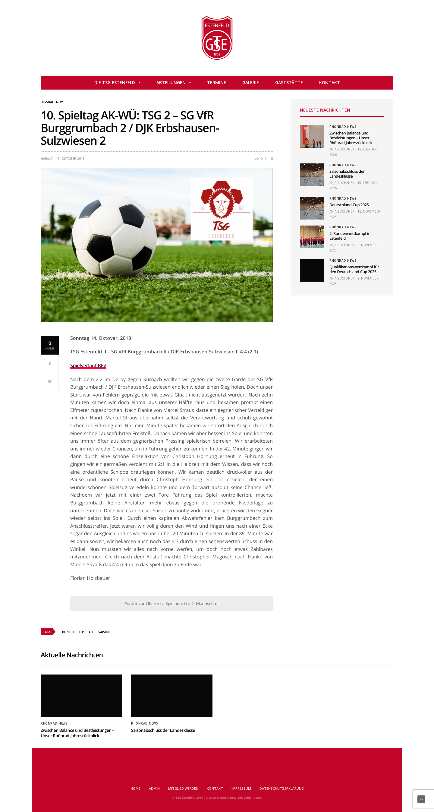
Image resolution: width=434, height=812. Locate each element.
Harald (47, 158)
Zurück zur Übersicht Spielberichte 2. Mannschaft (171, 603)
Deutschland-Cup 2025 (349, 204)
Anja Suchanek (341, 149)
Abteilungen (171, 82)
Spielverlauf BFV (88, 365)
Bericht (68, 632)
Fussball (86, 632)
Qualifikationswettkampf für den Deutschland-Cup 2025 (354, 269)
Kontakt (329, 82)
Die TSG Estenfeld (114, 82)
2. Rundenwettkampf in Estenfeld (349, 236)
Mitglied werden (183, 788)
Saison (104, 632)
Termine (216, 82)
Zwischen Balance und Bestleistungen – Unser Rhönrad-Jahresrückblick (350, 137)
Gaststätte (289, 82)
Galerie (250, 82)
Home (135, 788)
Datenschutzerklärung (281, 788)
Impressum (241, 788)
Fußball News (52, 101)
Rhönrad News (342, 126)
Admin (154, 788)
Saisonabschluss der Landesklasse (347, 174)
